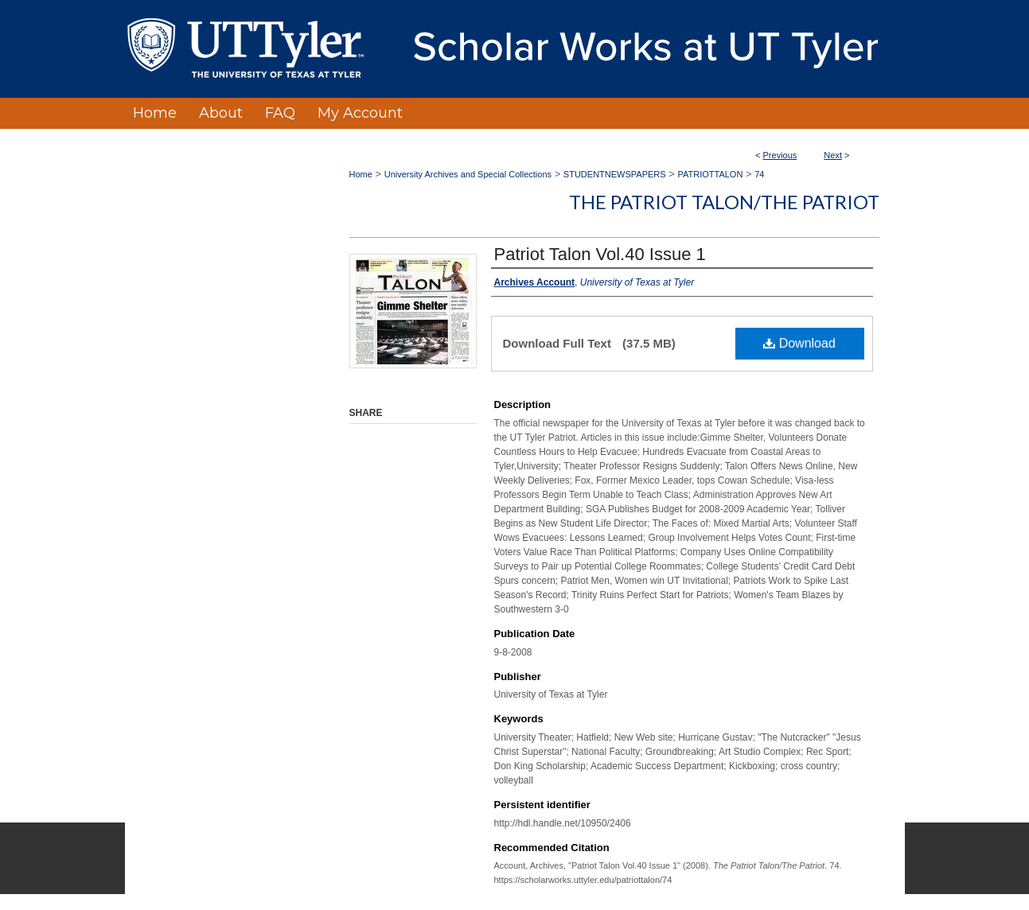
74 (759, 174)
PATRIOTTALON (710, 174)
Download (799, 343)
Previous (780, 155)
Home (360, 174)
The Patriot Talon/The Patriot (724, 201)
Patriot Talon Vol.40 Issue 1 (600, 254)
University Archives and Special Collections (468, 174)
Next (833, 155)
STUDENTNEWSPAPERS (614, 174)
